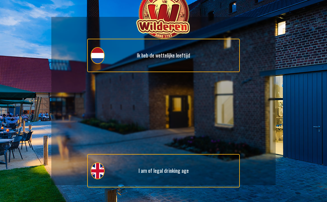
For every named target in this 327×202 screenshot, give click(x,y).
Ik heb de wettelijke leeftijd (140, 55)
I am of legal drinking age (140, 170)
